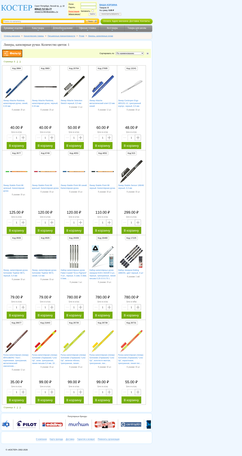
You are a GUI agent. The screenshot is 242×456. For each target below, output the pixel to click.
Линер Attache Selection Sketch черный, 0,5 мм (71, 101)
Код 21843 (45, 323)
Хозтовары (112, 29)
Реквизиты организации (108, 439)
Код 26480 (103, 238)
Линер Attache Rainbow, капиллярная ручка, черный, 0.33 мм (45, 103)
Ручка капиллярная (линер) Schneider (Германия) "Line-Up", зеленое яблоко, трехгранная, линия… (73, 359)
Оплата (107, 21)
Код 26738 (103, 323)
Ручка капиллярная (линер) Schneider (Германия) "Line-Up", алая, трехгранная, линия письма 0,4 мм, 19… (44, 359)
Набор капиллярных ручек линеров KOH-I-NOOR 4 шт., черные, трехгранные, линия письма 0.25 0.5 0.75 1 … (102, 274)
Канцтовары (38, 29)
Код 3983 (45, 68)
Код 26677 (16, 323)
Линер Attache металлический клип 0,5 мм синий (102, 103)
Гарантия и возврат (86, 439)
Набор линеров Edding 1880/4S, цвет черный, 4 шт (130, 271)
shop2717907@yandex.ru (46, 12)
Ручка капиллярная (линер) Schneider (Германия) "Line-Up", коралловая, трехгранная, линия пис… (130, 359)
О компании (41, 439)
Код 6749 (45, 153)
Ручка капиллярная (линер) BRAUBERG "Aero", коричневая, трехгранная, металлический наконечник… (15, 360)
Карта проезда (56, 439)
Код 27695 (103, 68)
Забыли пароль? (74, 14)
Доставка (134, 21)
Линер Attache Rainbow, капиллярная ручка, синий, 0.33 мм (15, 103)
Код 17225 (131, 238)
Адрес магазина (120, 21)
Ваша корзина (108, 5)
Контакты (145, 21)
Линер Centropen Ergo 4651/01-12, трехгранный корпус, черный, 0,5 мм (129, 103)
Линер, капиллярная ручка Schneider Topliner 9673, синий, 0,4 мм (44, 273)
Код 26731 (131, 323)
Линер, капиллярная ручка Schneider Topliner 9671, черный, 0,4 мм (15, 273)
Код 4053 (74, 153)
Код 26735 (74, 323)
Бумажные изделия (13, 29)
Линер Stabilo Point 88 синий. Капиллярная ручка (74, 186)
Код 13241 (131, 68)
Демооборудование (63, 29)
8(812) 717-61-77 (43, 9)
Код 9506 (16, 238)
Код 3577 (16, 153)
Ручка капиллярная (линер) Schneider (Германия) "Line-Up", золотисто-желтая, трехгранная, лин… (102, 359)
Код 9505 (45, 238)
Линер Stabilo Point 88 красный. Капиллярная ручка (45, 186)
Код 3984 (16, 68)
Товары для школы (136, 29)
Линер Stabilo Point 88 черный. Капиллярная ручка (102, 186)
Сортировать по (107, 53)
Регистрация (74, 11)
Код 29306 (74, 238)
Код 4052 (102, 153)
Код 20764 (74, 68)
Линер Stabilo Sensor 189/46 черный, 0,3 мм (131, 186)
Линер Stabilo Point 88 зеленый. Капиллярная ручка (13, 188)
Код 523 (131, 153)
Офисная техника (87, 29)
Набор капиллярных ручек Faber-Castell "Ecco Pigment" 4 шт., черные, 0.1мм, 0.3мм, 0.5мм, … (74, 274)
